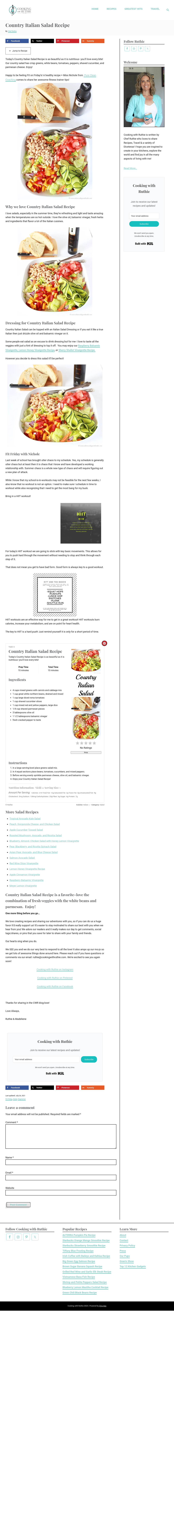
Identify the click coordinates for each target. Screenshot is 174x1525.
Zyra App (102, 1310)
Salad (15, 1099)
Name (9, 1161)
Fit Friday (8, 1099)
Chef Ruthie (12, 31)
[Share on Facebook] (17, 41)
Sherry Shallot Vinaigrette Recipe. (76, 350)
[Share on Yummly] (92, 41)
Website (9, 1192)
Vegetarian (22, 1099)
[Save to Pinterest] (67, 41)
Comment (11, 1122)
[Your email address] (46, 1059)
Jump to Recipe (18, 50)
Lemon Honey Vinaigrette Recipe (37, 350)
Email (9, 1177)
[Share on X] (42, 41)
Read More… (130, 168)
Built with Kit (55, 1073)
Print (86, 753)
